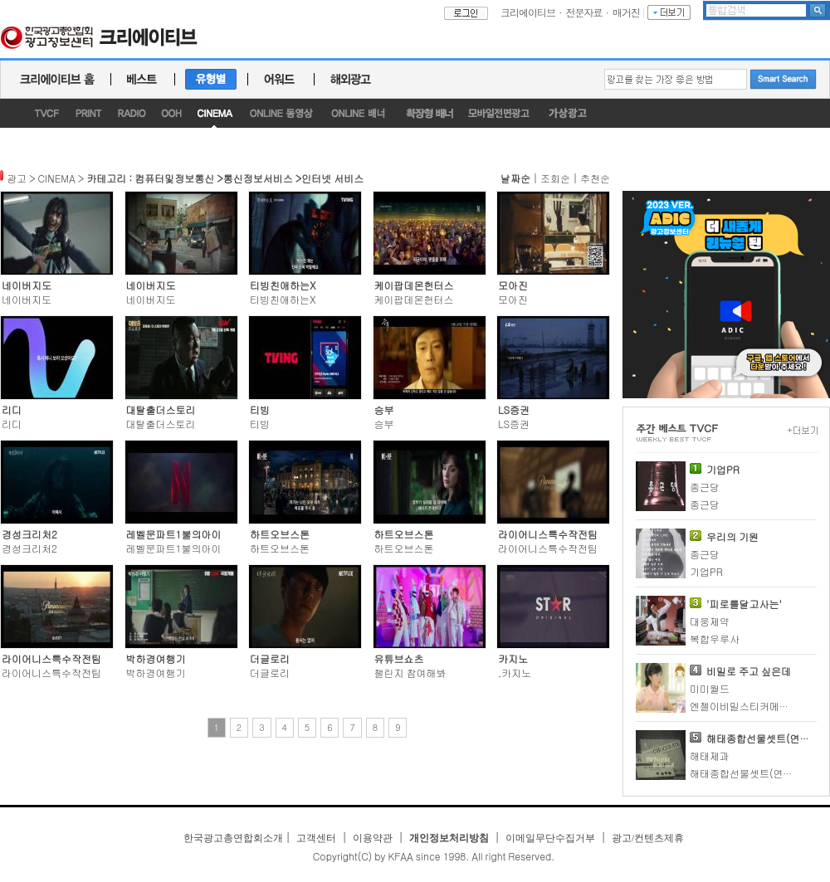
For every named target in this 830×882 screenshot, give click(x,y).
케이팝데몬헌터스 (414, 285)
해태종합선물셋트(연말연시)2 (756, 773)
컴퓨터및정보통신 (174, 178)
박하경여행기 (156, 658)
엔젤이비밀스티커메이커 (744, 706)
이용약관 (373, 838)
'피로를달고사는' (744, 604)
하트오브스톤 (280, 534)
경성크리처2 (29, 534)
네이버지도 (26, 285)
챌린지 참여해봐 (410, 672)
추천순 (595, 178)
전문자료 (584, 12)
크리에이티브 (527, 12)
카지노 (513, 658)
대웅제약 (710, 621)
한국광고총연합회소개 (233, 838)
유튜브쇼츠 (399, 658)
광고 (17, 178)
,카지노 (514, 672)
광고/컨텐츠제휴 (648, 838)
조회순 (555, 178)
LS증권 (514, 409)
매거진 (626, 12)
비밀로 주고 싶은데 (748, 671)
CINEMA (57, 178)
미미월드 (710, 688)
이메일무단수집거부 (550, 838)
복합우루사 (715, 638)
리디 (12, 409)
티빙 (260, 409)
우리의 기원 (732, 536)
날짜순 (515, 178)
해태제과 (710, 755)
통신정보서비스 (258, 178)
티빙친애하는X (283, 285)
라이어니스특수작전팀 (548, 534)
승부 (384, 409)
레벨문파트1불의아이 (174, 534)
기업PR (723, 469)
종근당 (705, 487)
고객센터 (316, 838)
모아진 (513, 285)
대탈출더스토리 (161, 409)
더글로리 (270, 658)
